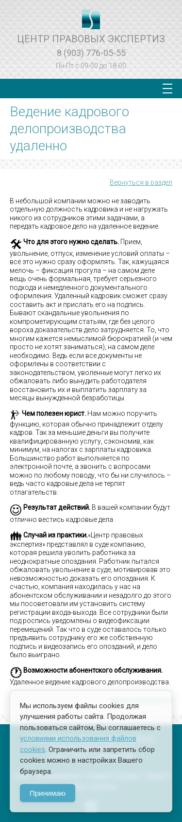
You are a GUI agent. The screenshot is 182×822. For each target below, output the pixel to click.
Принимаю (48, 793)
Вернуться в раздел (141, 182)
